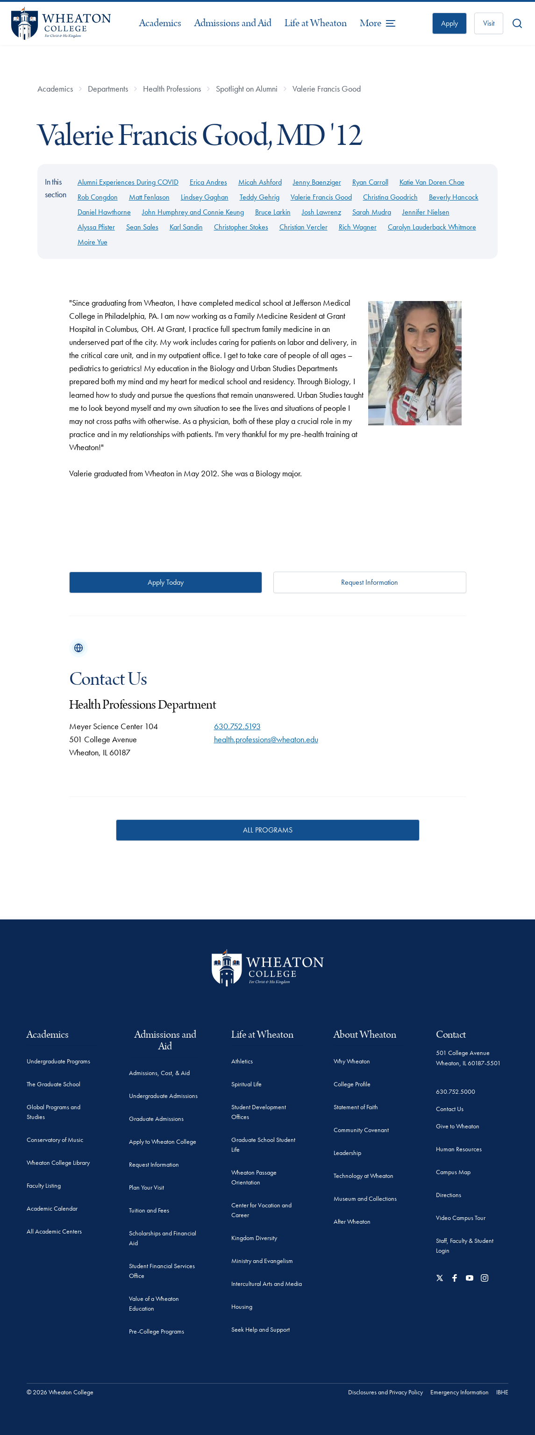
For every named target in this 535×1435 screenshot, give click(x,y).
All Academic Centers (54, 1231)
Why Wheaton (352, 1061)
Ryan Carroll (370, 182)
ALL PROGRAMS (267, 830)
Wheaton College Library (58, 1162)
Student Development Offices (258, 1112)
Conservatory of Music (55, 1139)
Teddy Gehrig (259, 197)
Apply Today (166, 582)
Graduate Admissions (156, 1118)
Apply (449, 23)
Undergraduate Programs (58, 1061)
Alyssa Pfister (96, 227)
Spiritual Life (246, 1084)
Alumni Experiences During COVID (128, 182)
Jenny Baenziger (317, 182)
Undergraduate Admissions (163, 1095)
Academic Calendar (52, 1208)
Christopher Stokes (241, 227)
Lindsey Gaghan (204, 197)
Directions (448, 1195)
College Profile (352, 1084)
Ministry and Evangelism (262, 1260)
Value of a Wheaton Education (154, 1303)
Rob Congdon (98, 197)
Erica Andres (208, 182)
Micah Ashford (260, 182)
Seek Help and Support (260, 1329)
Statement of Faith (356, 1107)
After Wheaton (352, 1221)
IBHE (502, 1392)
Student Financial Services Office (162, 1271)
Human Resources (459, 1149)
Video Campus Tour (460, 1217)
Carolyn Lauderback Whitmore (432, 227)
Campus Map (453, 1172)
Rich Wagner (358, 227)
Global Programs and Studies (53, 1112)
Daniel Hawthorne (104, 212)
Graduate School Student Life (263, 1144)
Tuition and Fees (149, 1210)
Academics (160, 23)
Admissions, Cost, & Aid (159, 1073)
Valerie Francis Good (326, 88)
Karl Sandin (186, 227)
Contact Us (450, 1109)
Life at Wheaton (316, 23)
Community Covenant (361, 1130)
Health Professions (172, 88)
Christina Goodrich (390, 197)
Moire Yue (92, 242)
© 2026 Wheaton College (60, 1392)
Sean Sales (142, 227)
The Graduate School (53, 1084)
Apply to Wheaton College (162, 1141)
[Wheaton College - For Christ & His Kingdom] (268, 967)
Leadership (347, 1152)
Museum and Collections (365, 1198)
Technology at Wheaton (363, 1175)
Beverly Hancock (453, 197)
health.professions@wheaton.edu (266, 739)
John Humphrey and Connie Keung (193, 212)
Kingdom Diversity (254, 1238)
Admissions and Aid (232, 23)
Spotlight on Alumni (247, 88)
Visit (488, 23)
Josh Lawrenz (321, 212)
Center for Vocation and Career (261, 1210)
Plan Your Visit (146, 1187)
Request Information (369, 582)
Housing (241, 1306)
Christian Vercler (303, 227)
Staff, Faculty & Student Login (464, 1245)
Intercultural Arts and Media (266, 1283)
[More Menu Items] (378, 23)
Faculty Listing (44, 1185)
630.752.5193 (237, 726)
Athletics (242, 1061)
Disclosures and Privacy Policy (385, 1392)
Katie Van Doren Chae (431, 182)
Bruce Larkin (273, 212)
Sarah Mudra (371, 212)
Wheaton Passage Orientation (254, 1177)
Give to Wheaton (457, 1126)
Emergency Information (459, 1392)
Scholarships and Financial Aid (162, 1238)
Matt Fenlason (149, 197)
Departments (108, 88)
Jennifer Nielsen (425, 212)
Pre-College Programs (156, 1331)
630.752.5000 (455, 1091)
